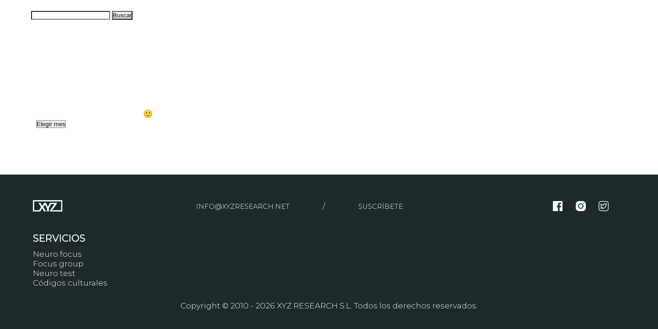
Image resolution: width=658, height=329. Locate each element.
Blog (9, 84)
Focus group (58, 263)
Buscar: (14, 14)
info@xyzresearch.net (239, 206)
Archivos (17, 123)
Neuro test (54, 273)
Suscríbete (386, 206)
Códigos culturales (70, 282)
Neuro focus (57, 254)
